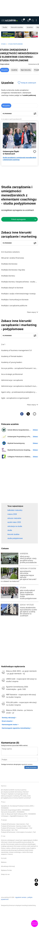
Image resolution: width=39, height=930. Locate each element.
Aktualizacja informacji (8, 866)
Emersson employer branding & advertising (22, 905)
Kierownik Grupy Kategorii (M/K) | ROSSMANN (15, 810)
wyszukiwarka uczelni (28, 610)
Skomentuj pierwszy (35, 923)
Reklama (3, 862)
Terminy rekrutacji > (9, 718)
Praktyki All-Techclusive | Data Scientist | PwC (15, 824)
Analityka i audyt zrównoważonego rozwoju (18, 293)
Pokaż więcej (32, 312)
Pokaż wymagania (18, 219)
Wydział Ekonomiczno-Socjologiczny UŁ (18, 449)
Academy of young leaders (11, 362)
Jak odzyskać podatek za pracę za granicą (13, 790)
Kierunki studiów (17, 27)
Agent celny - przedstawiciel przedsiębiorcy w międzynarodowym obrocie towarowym (19, 392)
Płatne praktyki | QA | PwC (9, 830)
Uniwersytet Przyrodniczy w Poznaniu (18, 436)
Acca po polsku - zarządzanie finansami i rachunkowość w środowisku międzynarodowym (19, 368)
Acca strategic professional (12, 374)
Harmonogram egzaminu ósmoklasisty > (16, 728)
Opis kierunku (26, 70)
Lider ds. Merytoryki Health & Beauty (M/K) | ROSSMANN (18, 814)
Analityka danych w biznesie (12, 287)
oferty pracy (24, 556)
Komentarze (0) (33, 64)
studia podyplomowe (28, 598)
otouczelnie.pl (5, 897)
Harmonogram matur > (10, 724)
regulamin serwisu (27, 764)
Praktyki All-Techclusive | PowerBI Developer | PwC (16, 828)
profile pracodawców (28, 562)
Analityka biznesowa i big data (13, 270)
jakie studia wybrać (27, 590)
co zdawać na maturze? (10, 581)
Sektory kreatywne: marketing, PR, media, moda (16, 796)
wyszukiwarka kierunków (25, 572)
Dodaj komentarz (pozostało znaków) (14, 745)
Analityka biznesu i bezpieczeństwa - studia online (19, 282)
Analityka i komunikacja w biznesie (14, 299)
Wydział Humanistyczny (13, 443)
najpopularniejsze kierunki (27, 576)
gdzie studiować (26, 592)
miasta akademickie (27, 607)
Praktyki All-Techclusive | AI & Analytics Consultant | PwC (18, 832)
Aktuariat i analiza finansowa (12, 258)
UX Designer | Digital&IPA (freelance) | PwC (14, 816)
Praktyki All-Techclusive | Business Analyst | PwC (16, 826)
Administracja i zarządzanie (12, 380)
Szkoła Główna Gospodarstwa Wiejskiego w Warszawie (19, 429)
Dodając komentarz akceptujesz (17, 764)
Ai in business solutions (10, 252)
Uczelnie (30, 27)
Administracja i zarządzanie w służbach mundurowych (19, 386)
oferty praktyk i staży (28, 558)
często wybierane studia (27, 595)
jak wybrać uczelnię (27, 611)
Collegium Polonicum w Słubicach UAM (18, 456)
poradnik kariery (26, 560)
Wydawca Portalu (6, 870)
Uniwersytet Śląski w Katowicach (11, 152)
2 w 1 (3, 344)
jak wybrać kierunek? (28, 579)
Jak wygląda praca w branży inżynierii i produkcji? (16, 798)
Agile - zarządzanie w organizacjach (15, 398)
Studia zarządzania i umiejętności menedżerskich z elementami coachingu (19, 158)
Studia (5, 27)
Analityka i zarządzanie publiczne (14, 305)
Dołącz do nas (5, 874)
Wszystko (4, 70)
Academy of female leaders (12, 356)
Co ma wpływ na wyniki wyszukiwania (11, 119)
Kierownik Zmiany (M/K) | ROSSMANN (12, 812)
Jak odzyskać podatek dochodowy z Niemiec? (15, 792)
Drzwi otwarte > (7, 721)
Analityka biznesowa (9, 264)
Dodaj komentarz (31, 767)
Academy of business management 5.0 (16, 350)
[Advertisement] (19, 481)
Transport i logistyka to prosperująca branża (14, 794)
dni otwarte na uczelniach (25, 614)
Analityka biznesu (8, 276)
